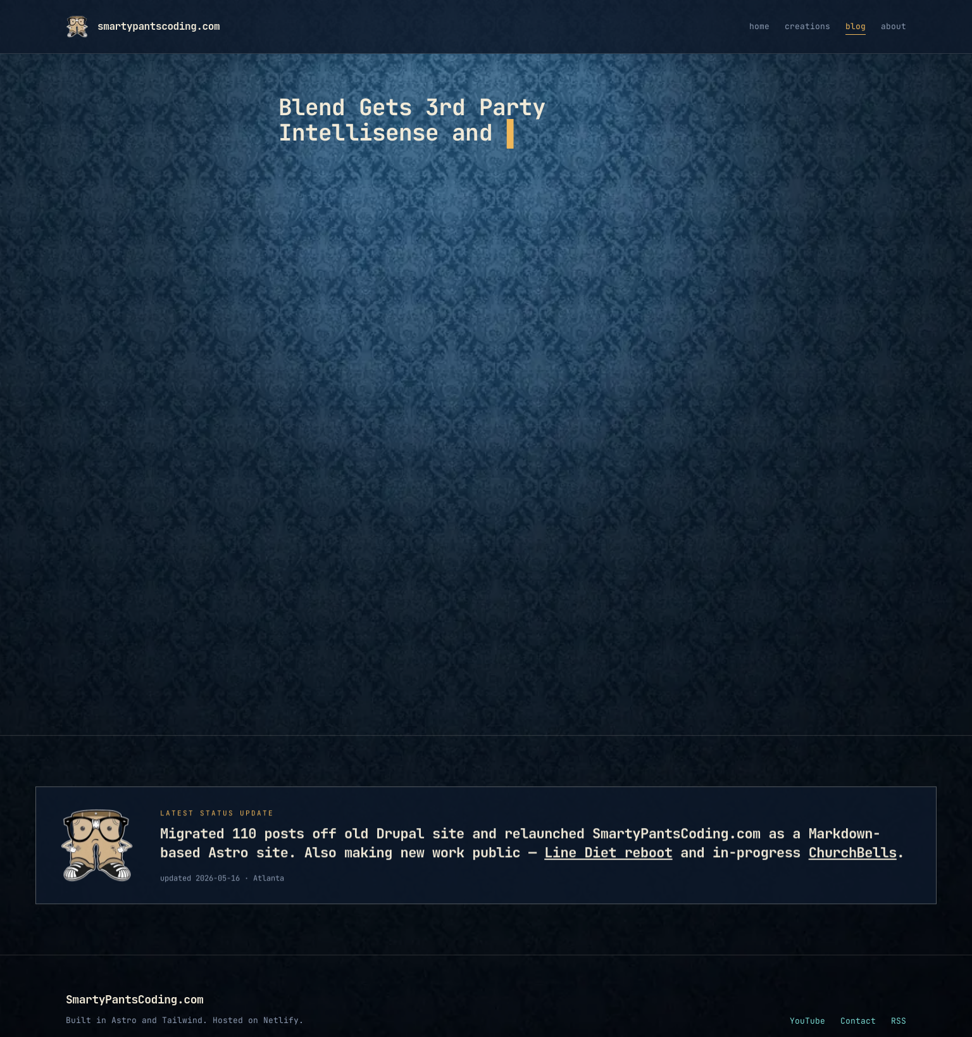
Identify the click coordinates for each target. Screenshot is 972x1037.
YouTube (807, 1020)
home (759, 26)
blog (855, 26)
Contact (858, 1020)
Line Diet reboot (608, 856)
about (893, 26)
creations (807, 26)
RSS (898, 1020)
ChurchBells (853, 856)
